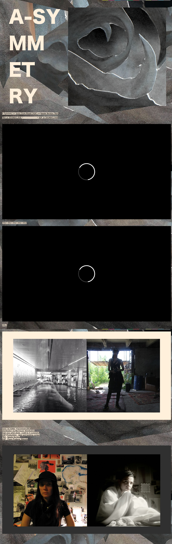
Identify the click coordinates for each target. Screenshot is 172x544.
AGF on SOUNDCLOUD (48, 118)
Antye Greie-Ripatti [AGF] (27, 114)
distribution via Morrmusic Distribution (18, 431)
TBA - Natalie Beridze (11, 437)
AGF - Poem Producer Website (15, 439)
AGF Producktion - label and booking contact (21, 435)
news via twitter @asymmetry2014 (16, 429)
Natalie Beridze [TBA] (49, 114)
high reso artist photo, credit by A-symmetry (20, 433)
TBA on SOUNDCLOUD (12, 118)
